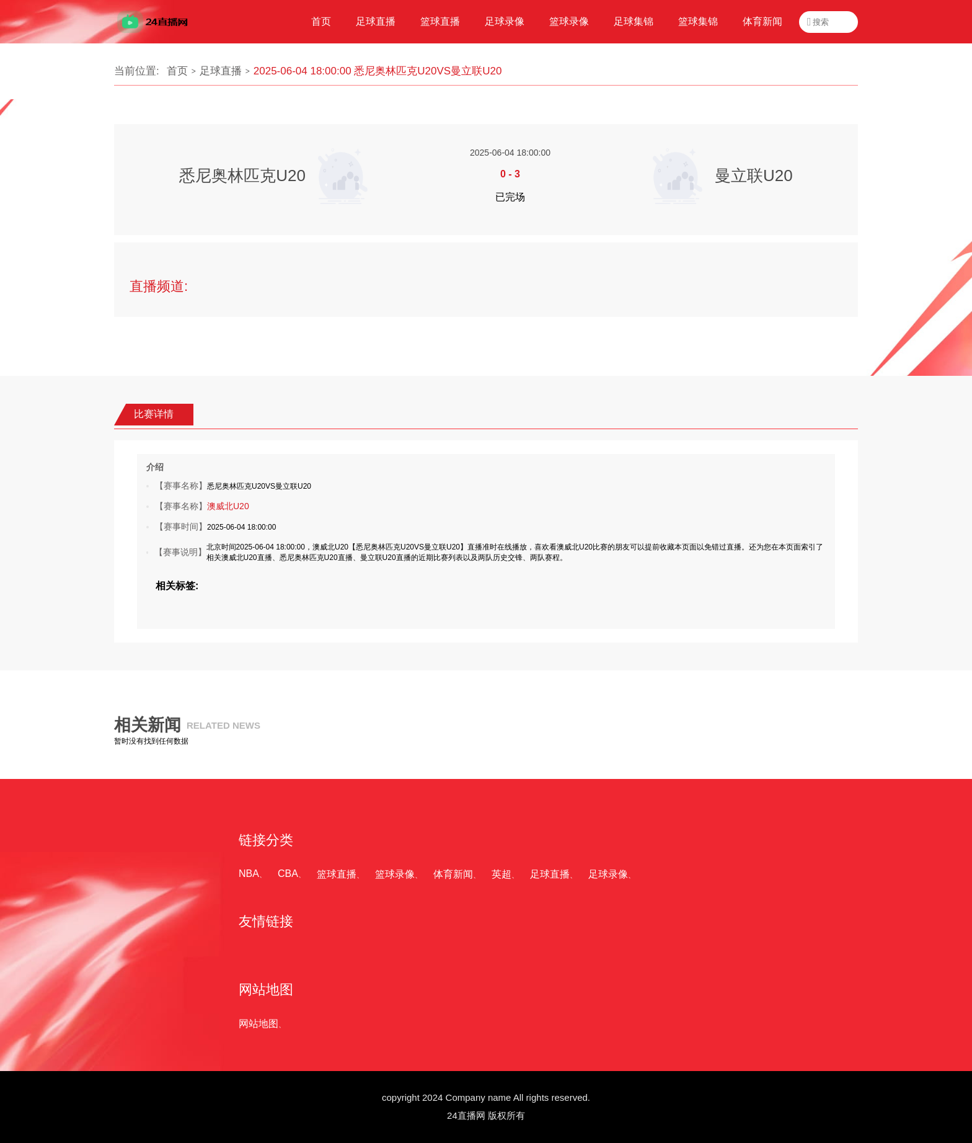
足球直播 (221, 71)
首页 (177, 71)
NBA (249, 873)
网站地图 (258, 1023)
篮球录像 (395, 874)
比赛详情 (154, 414)
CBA (288, 873)
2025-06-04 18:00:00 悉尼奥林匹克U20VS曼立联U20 (378, 71)
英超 (501, 874)
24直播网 (466, 1115)
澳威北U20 (228, 506)
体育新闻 (453, 874)
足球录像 (608, 874)
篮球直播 (336, 874)
